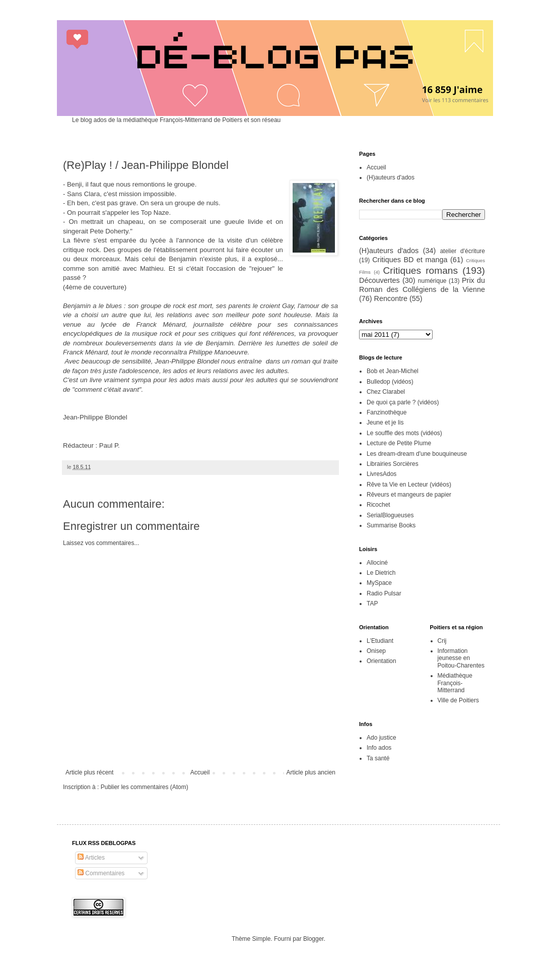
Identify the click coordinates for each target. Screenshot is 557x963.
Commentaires (101, 873)
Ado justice (381, 737)
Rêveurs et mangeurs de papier (409, 494)
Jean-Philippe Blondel (95, 417)
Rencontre (390, 298)
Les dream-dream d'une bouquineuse (417, 453)
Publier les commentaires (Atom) (144, 787)
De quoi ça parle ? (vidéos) (403, 402)
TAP (372, 603)
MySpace (379, 582)
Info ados (379, 747)
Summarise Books (391, 525)
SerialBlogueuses (390, 515)
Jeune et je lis (385, 422)
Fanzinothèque (386, 412)
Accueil (200, 772)
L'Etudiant (380, 640)
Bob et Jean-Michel (393, 371)
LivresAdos (381, 473)
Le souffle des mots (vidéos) (404, 433)
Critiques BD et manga (409, 260)
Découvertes (379, 280)
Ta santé (378, 758)
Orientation (381, 661)
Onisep (376, 650)
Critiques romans (420, 270)
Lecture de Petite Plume (399, 443)
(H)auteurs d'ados (390, 177)
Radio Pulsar (384, 593)
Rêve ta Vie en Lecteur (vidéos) (409, 484)
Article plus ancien (311, 772)
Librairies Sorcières (393, 463)
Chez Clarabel (386, 391)
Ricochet (378, 504)
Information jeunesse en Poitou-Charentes (461, 658)
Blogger (313, 938)
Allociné (377, 562)
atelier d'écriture (462, 251)
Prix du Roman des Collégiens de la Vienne (422, 284)
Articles (91, 857)
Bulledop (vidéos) (390, 381)
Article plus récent (89, 772)
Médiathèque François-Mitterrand (455, 683)
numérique (432, 280)
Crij (442, 640)
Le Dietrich (381, 572)
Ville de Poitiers (458, 700)
